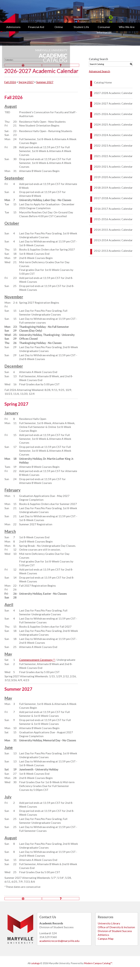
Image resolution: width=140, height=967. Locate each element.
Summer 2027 (44, 82)
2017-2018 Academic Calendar (113, 198)
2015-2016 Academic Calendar (113, 219)
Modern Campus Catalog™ (98, 963)
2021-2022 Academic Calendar (113, 156)
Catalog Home (103, 82)
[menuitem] (13, 30)
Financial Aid (36, 27)
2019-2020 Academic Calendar (113, 177)
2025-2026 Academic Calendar (113, 114)
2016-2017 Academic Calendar (113, 208)
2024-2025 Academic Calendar (113, 124)
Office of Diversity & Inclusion (116, 927)
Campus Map (105, 938)
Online (59, 27)
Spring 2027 (26, 82)
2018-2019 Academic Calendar (113, 187)
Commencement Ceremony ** (37, 659)
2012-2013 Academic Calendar (113, 250)
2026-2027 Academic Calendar (113, 103)
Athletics (103, 934)
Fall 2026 (10, 82)
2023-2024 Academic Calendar (113, 135)
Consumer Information (104, 29)
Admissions (13, 27)
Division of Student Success (115, 931)
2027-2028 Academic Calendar (113, 93)
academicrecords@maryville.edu (59, 940)
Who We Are (127, 27)
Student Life (81, 27)
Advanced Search (99, 71)
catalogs (35, 963)
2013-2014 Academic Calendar (113, 240)
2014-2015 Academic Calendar (113, 229)
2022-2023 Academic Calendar (113, 145)
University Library (109, 923)
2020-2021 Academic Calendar (113, 166)
